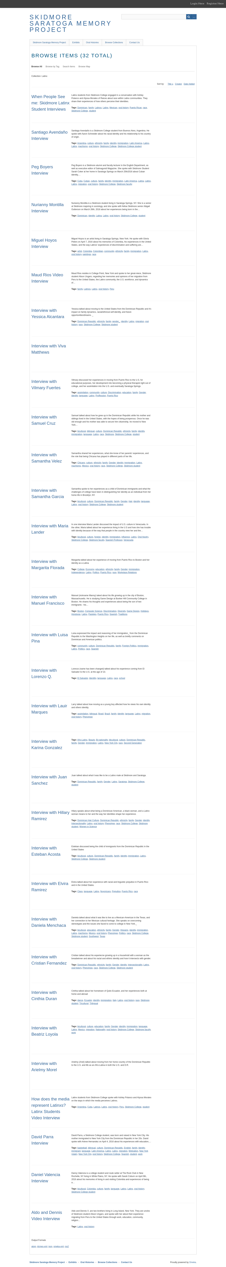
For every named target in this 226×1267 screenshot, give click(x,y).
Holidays (145, 611)
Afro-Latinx (82, 740)
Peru (112, 289)
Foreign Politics (129, 646)
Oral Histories (92, 42)
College (81, 569)
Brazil (107, 714)
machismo (83, 146)
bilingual (91, 431)
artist (79, 251)
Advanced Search (194, 16)
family (91, 107)
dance (80, 1000)
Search (188, 16)
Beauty (92, 740)
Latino (146, 143)
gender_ (116, 321)
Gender (142, 392)
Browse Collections (114, 42)
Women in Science (88, 826)
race (145, 107)
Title (170, 84)
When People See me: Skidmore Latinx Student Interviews (50, 102)
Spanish (113, 614)
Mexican (113, 107)
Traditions (122, 614)
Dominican (82, 107)
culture (90, 143)
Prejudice (116, 891)
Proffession (101, 395)
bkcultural (113, 740)
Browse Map (84, 66)
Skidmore (109, 434)
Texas (102, 936)
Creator (178, 84)
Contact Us (134, 42)
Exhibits (76, 42)
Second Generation (133, 743)
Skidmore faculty (124, 184)
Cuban (87, 181)
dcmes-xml (42, 1246)
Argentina (81, 143)
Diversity (121, 611)
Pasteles (92, 614)
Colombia (87, 251)
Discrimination (114, 392)
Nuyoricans (105, 891)
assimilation (82, 392)
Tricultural (83, 1003)
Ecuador (88, 1000)
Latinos (98, 107)
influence (125, 537)
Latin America (135, 143)
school (122, 678)
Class (80, 891)
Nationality (100, 1029)
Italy (114, 1000)
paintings (87, 254)
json (50, 1246)
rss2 (67, 1246)
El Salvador (82, 678)
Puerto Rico (112, 395)
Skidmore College (80, 111)
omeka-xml (58, 1246)
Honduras (76, 614)
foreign (97, 537)
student (92, 111)
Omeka (192, 1262)
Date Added (189, 84)
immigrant (76, 1151)
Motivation (133, 1151)
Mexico (85, 466)
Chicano (81, 462)
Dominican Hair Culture (88, 820)
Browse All (36, 66)
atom (33, 1246)
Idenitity (92, 678)
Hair (130, 501)
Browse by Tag (52, 66)
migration (82, 184)
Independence (78, 572)
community (109, 251)
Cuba (79, 181)
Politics (96, 572)
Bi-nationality (102, 740)
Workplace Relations (127, 572)
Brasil (101, 714)
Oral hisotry (143, 537)
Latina (141, 181)
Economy (90, 569)
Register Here (215, 3)
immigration (123, 143)
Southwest (94, 936)
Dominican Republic (86, 321)
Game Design (133, 611)
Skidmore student (109, 324)
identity (113, 143)
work (74, 1032)
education (126, 392)
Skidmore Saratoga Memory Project (71, 23)
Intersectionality (79, 823)
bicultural (81, 431)
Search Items (69, 66)
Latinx (105, 107)
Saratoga (122, 781)
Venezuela (128, 540)
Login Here (197, 3)
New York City (111, 743)
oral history (123, 107)
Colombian (98, 251)
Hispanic (124, 930)
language (83, 395)
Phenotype (88, 717)
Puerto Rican (136, 107)
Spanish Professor (113, 540)
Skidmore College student (129, 146)
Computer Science (93, 611)
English (127, 1148)
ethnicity (98, 143)
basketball (82, 1148)
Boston (80, 611)
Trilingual (94, 1003)
